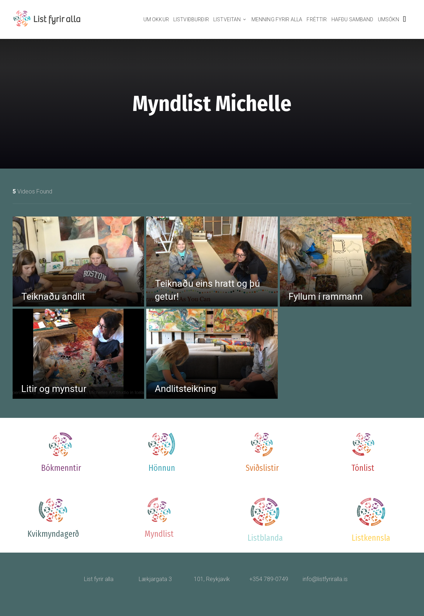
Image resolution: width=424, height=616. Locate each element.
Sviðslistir (262, 468)
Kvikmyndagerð (53, 534)
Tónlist (362, 468)
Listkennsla (371, 538)
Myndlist (159, 534)
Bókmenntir (61, 468)
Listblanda (265, 538)
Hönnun (161, 468)
